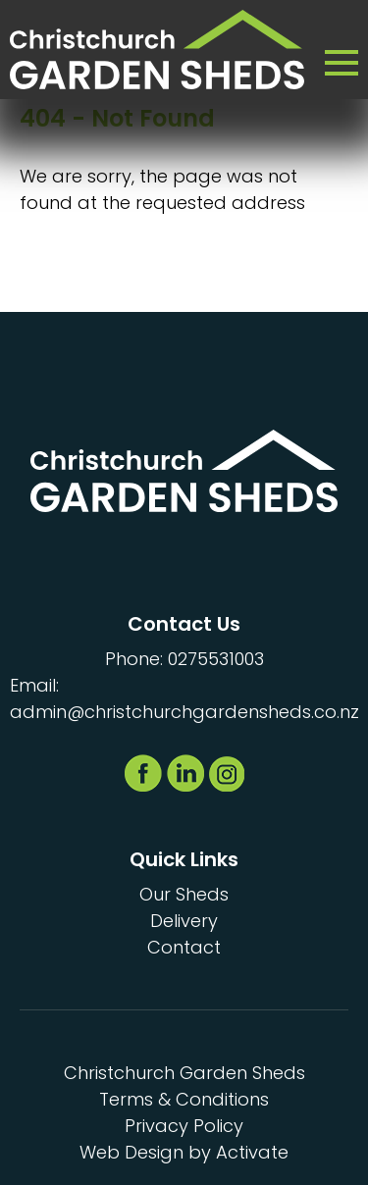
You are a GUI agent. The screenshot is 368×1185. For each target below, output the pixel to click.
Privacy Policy (184, 1125)
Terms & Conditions (184, 1099)
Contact (184, 947)
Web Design (131, 1152)
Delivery (184, 920)
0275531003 (216, 658)
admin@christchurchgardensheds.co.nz (184, 711)
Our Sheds (184, 894)
